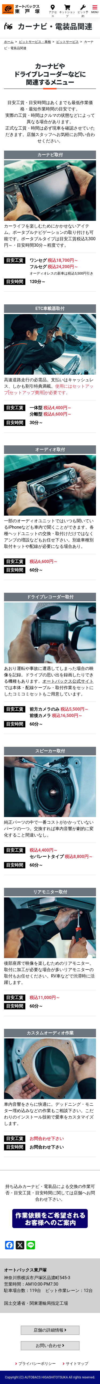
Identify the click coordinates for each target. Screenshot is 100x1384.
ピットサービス (67, 42)
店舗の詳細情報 (50, 1330)
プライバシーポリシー (37, 1363)
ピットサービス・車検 (35, 42)
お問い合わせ (50, 1345)
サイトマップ (77, 1363)
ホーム (9, 42)
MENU (94, 9)
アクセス (53, 11)
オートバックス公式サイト (68, 681)
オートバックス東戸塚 (20, 7)
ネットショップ (67, 11)
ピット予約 (83, 11)
